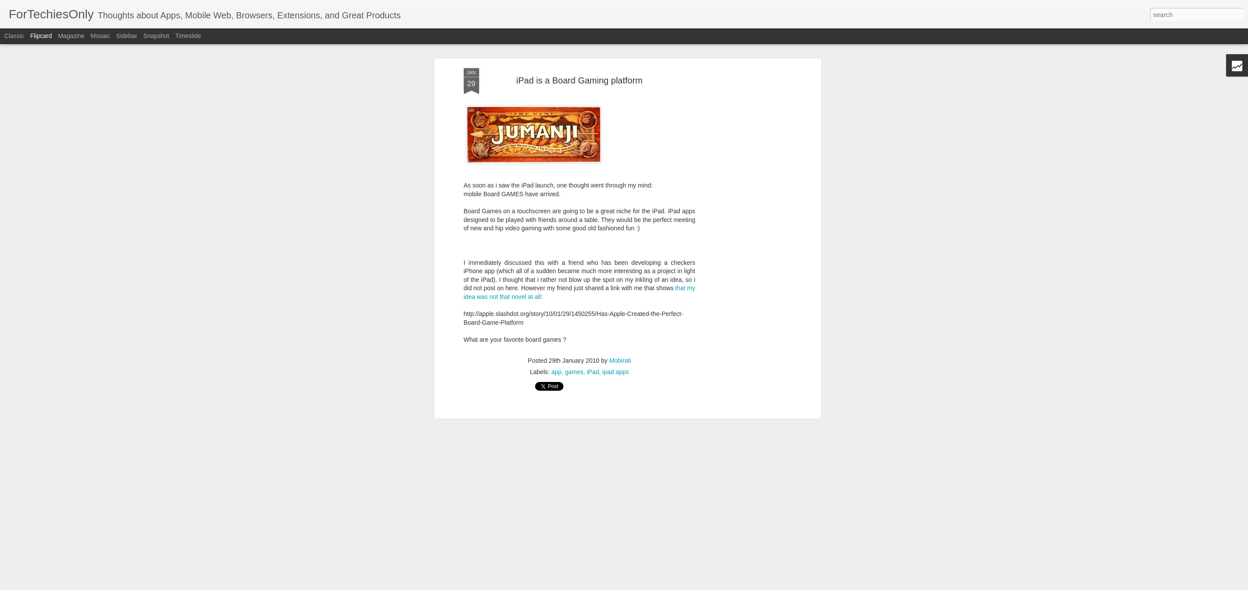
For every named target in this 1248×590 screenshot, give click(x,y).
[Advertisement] (743, 121)
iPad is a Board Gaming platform (579, 74)
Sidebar (126, 35)
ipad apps (615, 365)
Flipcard (41, 35)
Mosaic (100, 35)
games (574, 365)
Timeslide (188, 35)
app (556, 365)
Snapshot (156, 35)
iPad (593, 365)
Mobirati (620, 354)
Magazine (71, 35)
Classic (14, 35)
